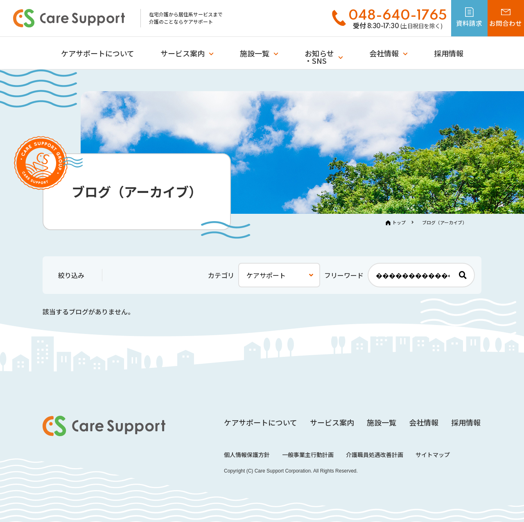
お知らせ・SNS (319, 57)
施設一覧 (254, 53)
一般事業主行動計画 (308, 454)
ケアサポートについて (97, 53)
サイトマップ (433, 454)
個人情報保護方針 (247, 454)
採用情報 (448, 53)
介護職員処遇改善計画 (374, 454)
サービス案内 (182, 53)
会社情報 (384, 53)
